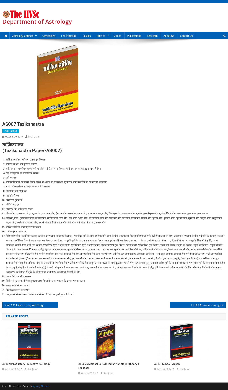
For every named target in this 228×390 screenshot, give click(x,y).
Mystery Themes (41, 386)
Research (152, 35)
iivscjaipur (34, 136)
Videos (117, 35)
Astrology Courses (22, 35)
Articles (101, 35)
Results (86, 35)
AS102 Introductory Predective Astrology (26, 364)
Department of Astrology (37, 21)
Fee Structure (69, 35)
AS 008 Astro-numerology (206, 305)
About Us (169, 35)
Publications (134, 35)
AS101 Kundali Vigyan (167, 364)
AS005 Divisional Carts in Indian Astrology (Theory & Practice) (108, 366)
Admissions (48, 35)
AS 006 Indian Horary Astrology (25, 305)
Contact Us (186, 35)
